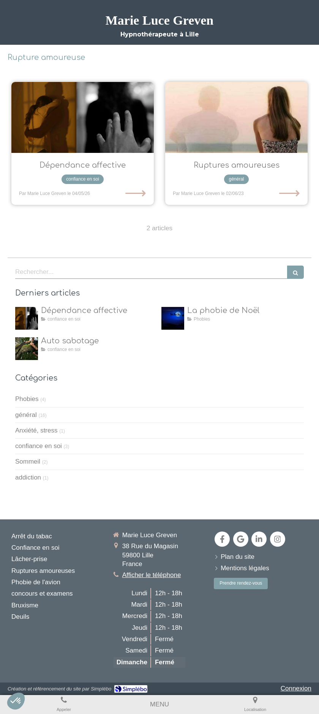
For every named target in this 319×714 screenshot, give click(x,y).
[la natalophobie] (172, 318)
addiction (28, 477)
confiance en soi (38, 446)
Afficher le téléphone (151, 575)
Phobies (26, 399)
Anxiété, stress (36, 430)
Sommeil (27, 461)
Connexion (296, 688)
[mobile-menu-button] (159, 704)
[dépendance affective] (82, 117)
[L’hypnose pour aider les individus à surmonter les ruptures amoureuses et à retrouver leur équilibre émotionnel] (236, 117)
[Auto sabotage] (26, 348)
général (26, 414)
